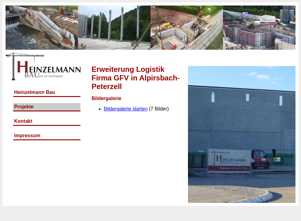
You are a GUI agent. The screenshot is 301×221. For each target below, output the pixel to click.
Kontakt (23, 121)
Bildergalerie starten (125, 108)
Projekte (23, 106)
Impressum (27, 135)
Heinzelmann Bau (34, 92)
